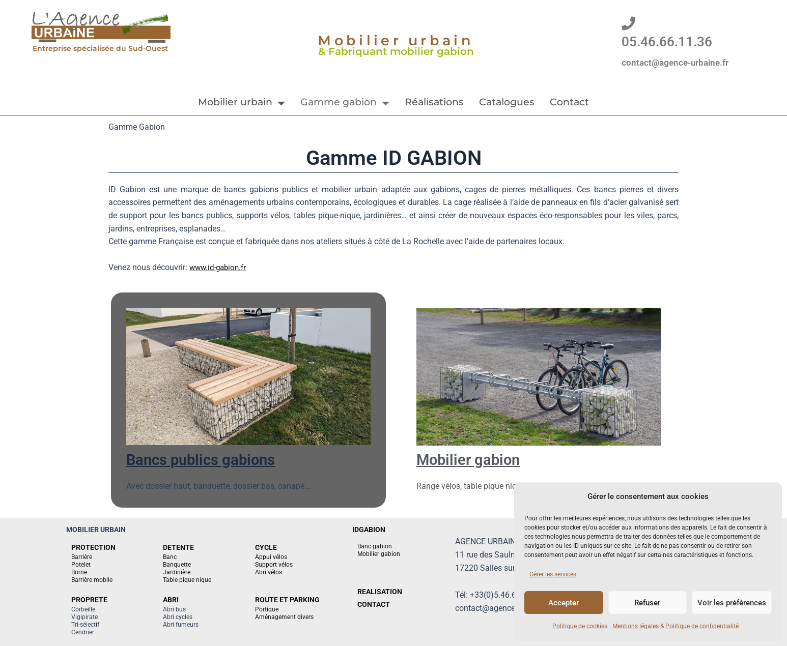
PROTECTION (93, 547)
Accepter (563, 602)
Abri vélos (268, 572)
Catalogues (507, 102)
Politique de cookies (579, 626)
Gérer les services (552, 574)
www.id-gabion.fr (219, 267)
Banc (170, 557)
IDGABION (368, 529)
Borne (79, 572)
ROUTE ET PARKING (287, 600)
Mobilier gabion (472, 459)
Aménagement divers (284, 617)
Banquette (177, 564)
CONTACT (373, 604)
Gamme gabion (344, 102)
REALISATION (379, 592)
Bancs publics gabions (207, 459)
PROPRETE (89, 600)
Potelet (81, 564)
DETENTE (178, 547)
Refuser (647, 602)
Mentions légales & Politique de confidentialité (675, 626)
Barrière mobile (92, 579)
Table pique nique (187, 579)
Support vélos (274, 564)
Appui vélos (271, 557)
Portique (266, 609)
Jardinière (176, 572)
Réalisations (434, 102)
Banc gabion (374, 546)
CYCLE (266, 547)
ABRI (171, 600)
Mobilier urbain (241, 102)
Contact (569, 102)
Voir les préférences (731, 602)
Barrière (81, 557)
